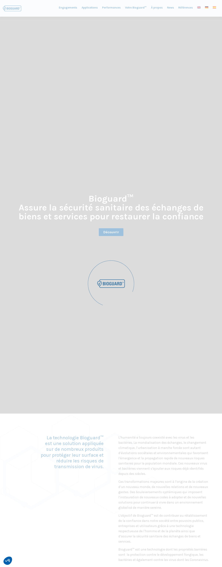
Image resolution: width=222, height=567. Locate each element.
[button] (7, 560)
